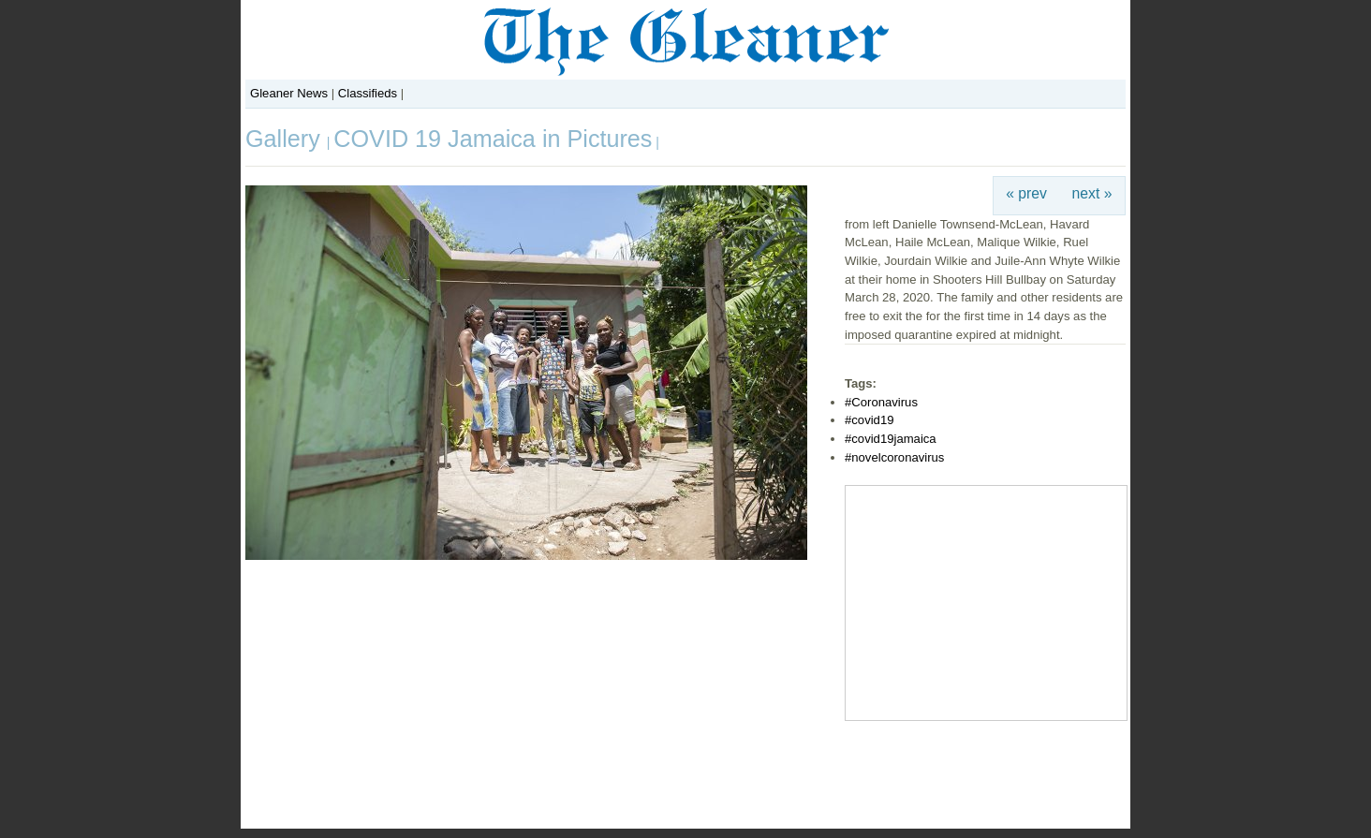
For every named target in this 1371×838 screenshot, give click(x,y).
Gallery (286, 138)
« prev (1026, 193)
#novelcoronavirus (894, 457)
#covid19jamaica (890, 439)
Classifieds (367, 93)
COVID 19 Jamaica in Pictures (492, 138)
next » (1092, 193)
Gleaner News (289, 93)
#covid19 (869, 420)
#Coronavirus (881, 402)
